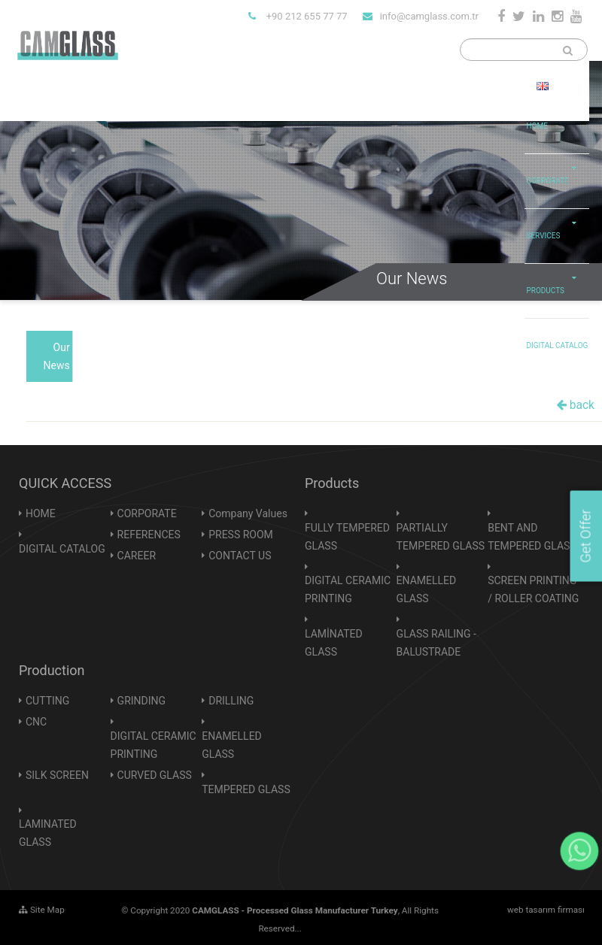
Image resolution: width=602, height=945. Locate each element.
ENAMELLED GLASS (427, 589)
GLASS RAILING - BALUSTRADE (436, 643)
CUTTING (47, 701)
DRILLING (231, 701)
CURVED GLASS (154, 775)
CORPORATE (555, 170)
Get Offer (585, 536)
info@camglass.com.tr (421, 16)
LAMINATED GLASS (48, 833)
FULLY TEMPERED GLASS (347, 537)
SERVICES (555, 225)
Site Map (42, 909)
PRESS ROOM (240, 535)
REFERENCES (149, 535)
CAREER (136, 556)
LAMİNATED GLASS (334, 643)
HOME (536, 126)
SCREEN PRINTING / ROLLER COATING (533, 589)
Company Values (247, 513)
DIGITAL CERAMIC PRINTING (348, 589)
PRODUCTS (555, 280)
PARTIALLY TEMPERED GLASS (441, 537)
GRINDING (141, 701)
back (575, 405)
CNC (36, 722)
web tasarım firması (546, 909)
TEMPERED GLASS (246, 789)
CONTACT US (239, 556)
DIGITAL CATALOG (557, 345)
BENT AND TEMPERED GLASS (532, 537)
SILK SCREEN (57, 775)
